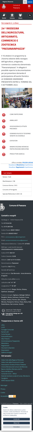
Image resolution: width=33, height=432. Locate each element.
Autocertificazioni (6, 336)
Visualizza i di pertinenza (21, 167)
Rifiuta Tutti (16, 423)
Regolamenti (5, 345)
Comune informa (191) (9, 185)
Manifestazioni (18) (8, 181)
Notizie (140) (6, 177)
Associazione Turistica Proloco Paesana (13, 364)
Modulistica (5, 343)
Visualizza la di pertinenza (21, 165)
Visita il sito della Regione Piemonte (12, 360)
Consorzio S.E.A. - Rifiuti (9, 374)
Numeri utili (5, 332)
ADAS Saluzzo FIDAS (7, 380)
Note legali (4, 385)
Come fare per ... (6, 334)
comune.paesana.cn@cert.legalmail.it (15, 237)
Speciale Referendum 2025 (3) (12, 194)
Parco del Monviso (7, 371)
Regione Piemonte (8, 2)
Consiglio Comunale (7, 329)
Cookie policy (13, 415)
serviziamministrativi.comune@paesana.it (16, 240)
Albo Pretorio (5, 339)
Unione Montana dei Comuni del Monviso (14, 367)
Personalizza (16, 427)
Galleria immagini (6, 352)
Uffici (3, 325)
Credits (3, 392)
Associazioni (5, 350)
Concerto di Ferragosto (9, 190)
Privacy (3, 389)
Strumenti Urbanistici (8, 348)
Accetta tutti (16, 419)
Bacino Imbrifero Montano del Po (11, 369)
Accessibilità (4, 396)
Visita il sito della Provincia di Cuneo (12, 362)
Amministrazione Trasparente (10, 341)
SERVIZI (30, 2)
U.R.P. (3, 327)
